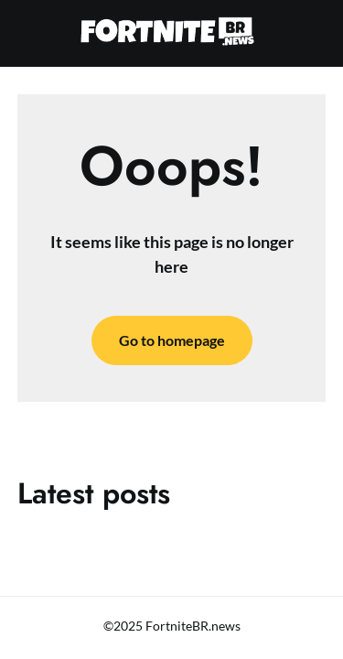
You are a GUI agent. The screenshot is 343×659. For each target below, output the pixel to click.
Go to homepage (172, 340)
